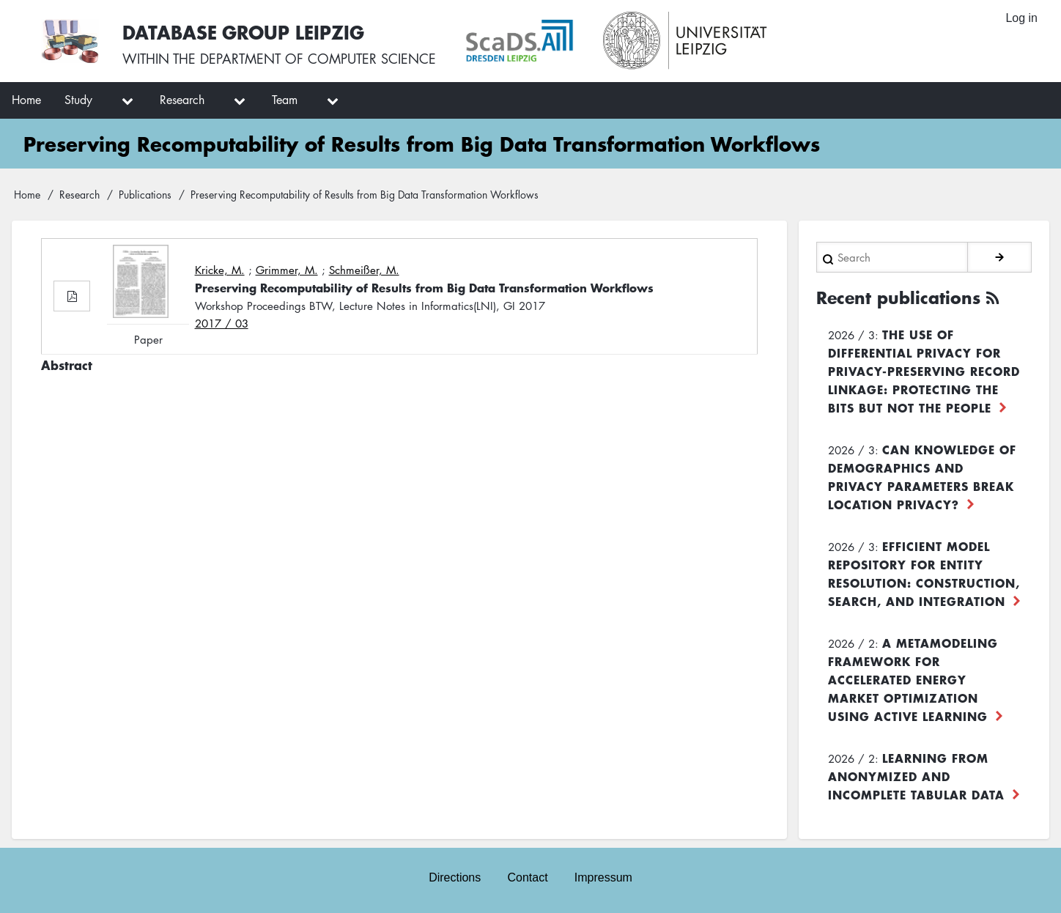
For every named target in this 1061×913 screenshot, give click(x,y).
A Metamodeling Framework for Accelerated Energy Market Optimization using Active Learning (913, 679)
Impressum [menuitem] (603, 877)
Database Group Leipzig (243, 31)
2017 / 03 (221, 323)
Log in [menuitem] (1021, 18)
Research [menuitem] (182, 100)
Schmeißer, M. (364, 269)
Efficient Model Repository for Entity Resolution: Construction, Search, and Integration (924, 573)
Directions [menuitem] (455, 877)
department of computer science (318, 58)
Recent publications (898, 297)
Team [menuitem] (284, 100)
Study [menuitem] (78, 100)
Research (79, 194)
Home (27, 194)
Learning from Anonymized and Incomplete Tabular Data (916, 776)
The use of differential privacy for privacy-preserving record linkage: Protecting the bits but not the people (924, 370)
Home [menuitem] (26, 100)
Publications (145, 194)
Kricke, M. (220, 269)
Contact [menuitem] (527, 877)
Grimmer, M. (287, 269)
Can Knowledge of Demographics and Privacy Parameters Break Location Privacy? (922, 476)
